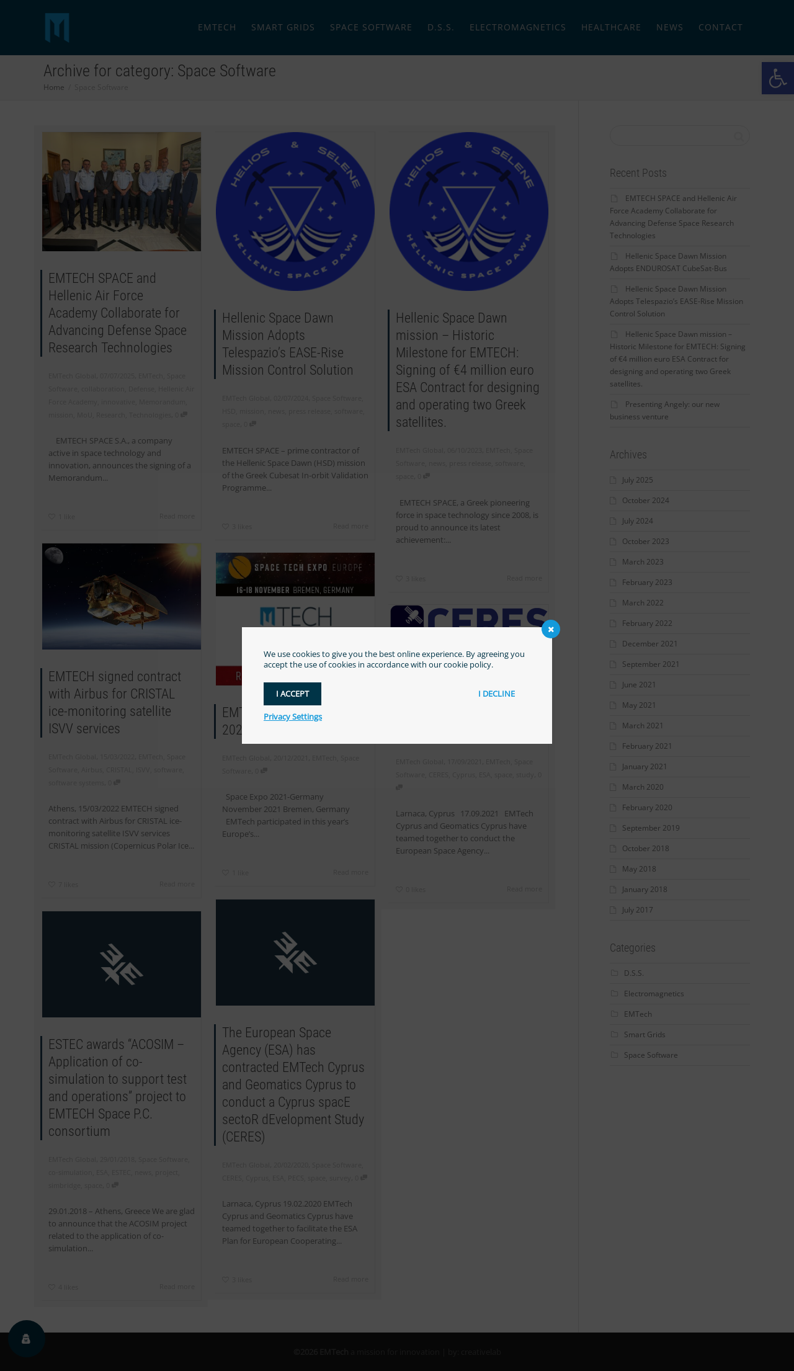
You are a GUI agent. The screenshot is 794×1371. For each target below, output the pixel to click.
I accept (292, 693)
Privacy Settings (293, 716)
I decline (496, 693)
